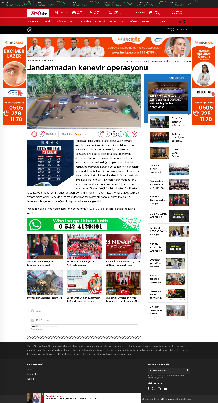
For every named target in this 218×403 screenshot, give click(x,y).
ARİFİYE (49, 22)
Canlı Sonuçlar (155, 12)
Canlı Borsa (94, 12)
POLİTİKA (86, 22)
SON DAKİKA (33, 22)
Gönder (35, 326)
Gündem (48, 60)
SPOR (123, 22)
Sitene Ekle (32, 374)
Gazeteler (62, 12)
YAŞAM (161, 22)
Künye (30, 369)
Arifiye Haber (34, 60)
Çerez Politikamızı (162, 399)
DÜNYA (134, 22)
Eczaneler (138, 12)
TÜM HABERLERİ (178, 78)
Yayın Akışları (115, 12)
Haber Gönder (178, 12)
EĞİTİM (112, 22)
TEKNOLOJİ (147, 22)
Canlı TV (77, 12)
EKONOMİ (100, 22)
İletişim (30, 379)
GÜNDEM (61, 22)
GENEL (73, 22)
